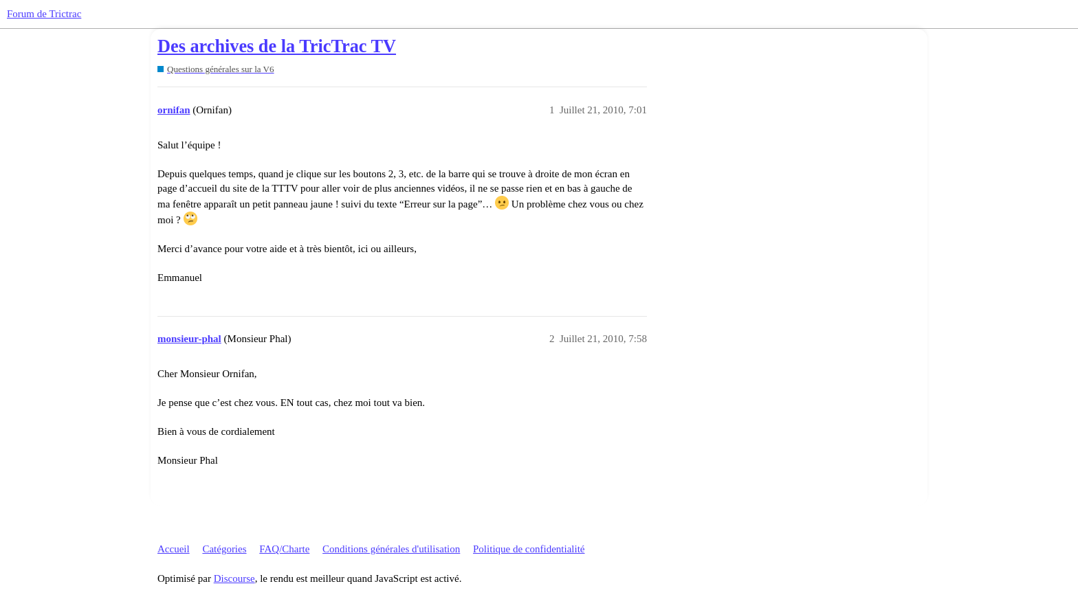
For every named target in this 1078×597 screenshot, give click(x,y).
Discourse (234, 578)
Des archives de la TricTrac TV (276, 46)
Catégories (224, 548)
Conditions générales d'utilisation (391, 548)
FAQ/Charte (284, 548)
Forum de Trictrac (44, 13)
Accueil (173, 548)
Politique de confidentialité (528, 548)
